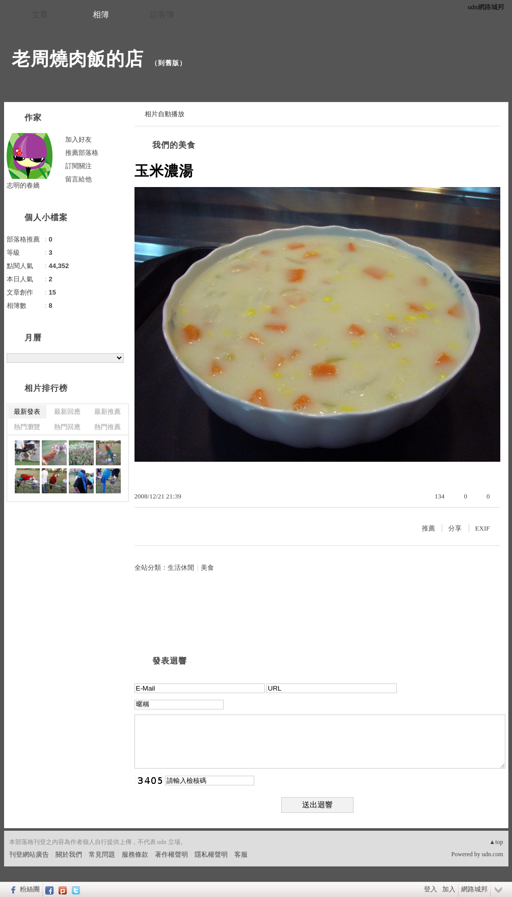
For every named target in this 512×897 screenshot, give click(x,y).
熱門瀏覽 (27, 427)
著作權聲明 (171, 854)
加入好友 (78, 139)
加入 (448, 889)
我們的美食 (174, 145)
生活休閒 (181, 567)
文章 (40, 14)
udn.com (492, 854)
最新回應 (67, 411)
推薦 (428, 528)
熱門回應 (67, 427)
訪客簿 (162, 14)
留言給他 (78, 179)
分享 (455, 528)
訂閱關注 (78, 166)
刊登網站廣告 (29, 854)
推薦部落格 (81, 152)
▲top (496, 842)
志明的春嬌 (23, 185)
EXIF (482, 528)
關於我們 (69, 854)
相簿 (101, 14)
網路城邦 (474, 889)
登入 (430, 889)
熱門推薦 (107, 427)
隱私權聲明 (211, 854)
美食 (207, 567)
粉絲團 (30, 889)
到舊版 (168, 63)
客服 (241, 854)
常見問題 (102, 854)
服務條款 (135, 854)
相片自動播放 (164, 114)
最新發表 (27, 411)
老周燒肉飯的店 (78, 58)
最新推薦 (107, 411)
